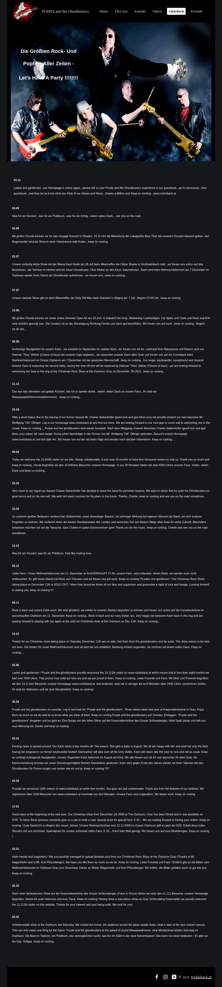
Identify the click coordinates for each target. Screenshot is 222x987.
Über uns (121, 11)
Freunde (197, 11)
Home (104, 11)
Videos (157, 11)
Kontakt (140, 11)
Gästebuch (176, 11)
